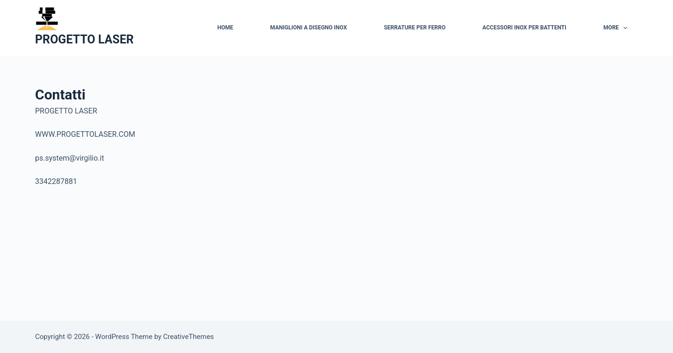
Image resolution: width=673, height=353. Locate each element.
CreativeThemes (188, 336)
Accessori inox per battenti (524, 27)
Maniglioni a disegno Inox (308, 27)
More (617, 28)
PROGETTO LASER (84, 39)
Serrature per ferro (414, 27)
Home (225, 27)
